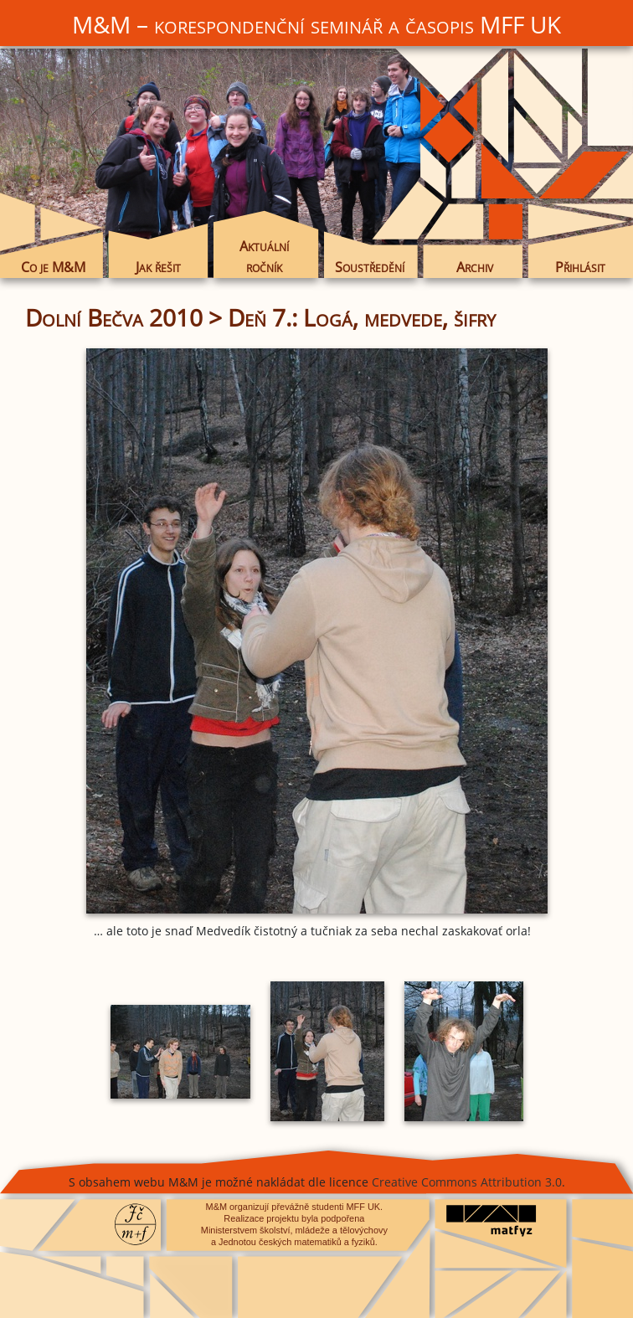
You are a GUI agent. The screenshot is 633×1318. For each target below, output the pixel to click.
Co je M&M (53, 266)
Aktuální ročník (264, 256)
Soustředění (369, 266)
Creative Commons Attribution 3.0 (467, 1182)
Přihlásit (580, 266)
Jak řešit (158, 266)
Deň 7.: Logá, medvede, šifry (362, 317)
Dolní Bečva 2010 (114, 317)
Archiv (474, 266)
